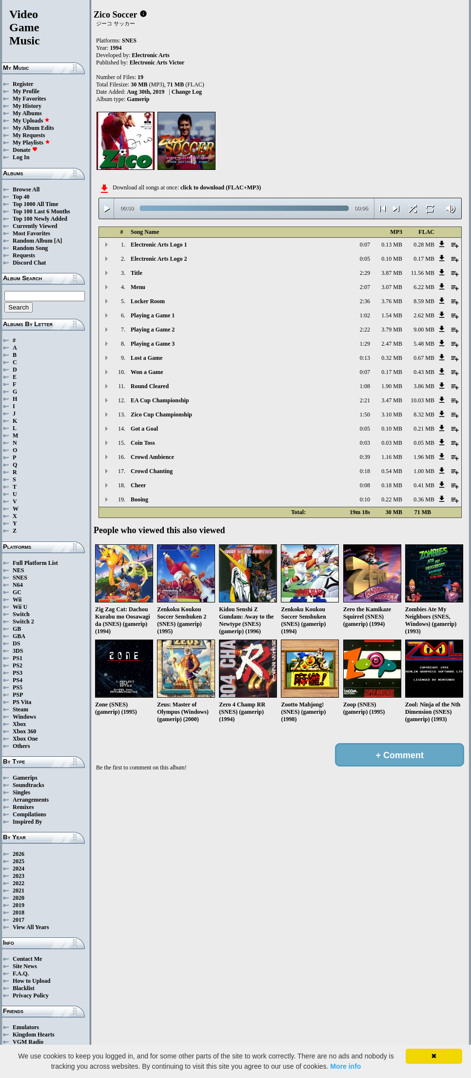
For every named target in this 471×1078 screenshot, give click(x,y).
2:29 (365, 273)
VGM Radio (28, 1041)
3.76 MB (391, 301)
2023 (18, 875)
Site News (25, 966)
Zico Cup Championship (161, 414)
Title (136, 273)
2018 (18, 912)
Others (21, 746)
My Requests (29, 135)
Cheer (138, 485)
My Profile (26, 91)
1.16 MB (391, 457)
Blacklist (24, 988)
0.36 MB (423, 499)
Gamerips (25, 777)
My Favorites (29, 98)
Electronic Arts (150, 55)
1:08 (365, 386)
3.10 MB (391, 414)
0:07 (365, 244)
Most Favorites (31, 233)
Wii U (20, 606)
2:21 (365, 400)
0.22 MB (391, 499)
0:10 (365, 499)
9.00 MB (423, 329)
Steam (20, 709)
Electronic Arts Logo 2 (159, 258)
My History (27, 106)
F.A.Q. (21, 973)
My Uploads (31, 120)
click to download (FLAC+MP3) (220, 187)
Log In (21, 157)
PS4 (17, 680)
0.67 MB (423, 357)
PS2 (17, 665)
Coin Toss (143, 442)
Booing (139, 499)
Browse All (26, 189)
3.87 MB (391, 273)
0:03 (365, 442)
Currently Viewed (35, 226)
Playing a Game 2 (153, 329)
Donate (25, 149)
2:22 (365, 329)
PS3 (17, 672)
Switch (21, 614)
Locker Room (148, 301)
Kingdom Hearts (34, 1034)
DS (16, 643)
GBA (19, 636)
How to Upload (31, 980)
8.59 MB (423, 301)
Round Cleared (150, 386)
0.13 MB (391, 244)
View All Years (31, 927)
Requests (24, 255)
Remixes (23, 807)
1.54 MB (391, 315)
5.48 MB (423, 343)
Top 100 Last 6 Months (41, 211)
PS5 (17, 687)
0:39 (365, 457)
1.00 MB (423, 471)
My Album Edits (33, 127)
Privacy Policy (31, 995)
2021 (18, 890)
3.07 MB (391, 287)
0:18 (365, 471)
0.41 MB (423, 485)
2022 (18, 883)
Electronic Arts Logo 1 (159, 244)
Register (23, 84)
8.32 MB (423, 414)
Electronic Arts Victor (157, 62)
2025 (18, 861)
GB (17, 628)
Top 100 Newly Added (40, 218)
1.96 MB (423, 457)
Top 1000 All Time (35, 204)
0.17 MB (423, 258)
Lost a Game (146, 357)
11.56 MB (422, 273)
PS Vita (22, 702)
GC (17, 592)
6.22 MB (423, 287)
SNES (20, 577)
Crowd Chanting (152, 471)
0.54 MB (391, 471)
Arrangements (31, 799)
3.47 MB (391, 400)
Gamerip (138, 99)
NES (18, 570)
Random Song (30, 248)
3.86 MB (423, 386)
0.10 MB (391, 258)
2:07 (365, 287)
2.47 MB (391, 343)
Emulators (26, 1027)
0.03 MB (391, 442)
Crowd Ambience (152, 457)
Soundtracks (28, 785)
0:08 (365, 485)
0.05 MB (423, 442)
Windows (24, 716)
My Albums (27, 113)
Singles (21, 792)
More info (345, 1066)
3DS (18, 650)
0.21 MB (423, 428)
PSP (18, 694)
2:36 (365, 301)
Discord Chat (29, 262)
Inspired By (27, 821)
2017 (18, 919)
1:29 (365, 343)
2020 (18, 897)
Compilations (29, 814)
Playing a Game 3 (153, 343)
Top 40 (21, 196)
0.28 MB (423, 244)
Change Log (187, 91)
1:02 (365, 315)
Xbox (19, 724)
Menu (138, 287)
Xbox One (25, 738)
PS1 (17, 658)
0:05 (365, 258)
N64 (18, 584)
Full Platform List (35, 563)
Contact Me (27, 958)
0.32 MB (391, 357)
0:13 (365, 357)
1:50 (365, 414)
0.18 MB (391, 485)
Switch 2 (23, 621)
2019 (18, 905)
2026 (18, 853)
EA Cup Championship (160, 400)
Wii (17, 599)
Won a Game (147, 372)
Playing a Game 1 (153, 315)
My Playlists (31, 142)
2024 (18, 868)
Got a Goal (144, 428)
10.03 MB (422, 400)
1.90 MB (391, 386)
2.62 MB (423, 315)
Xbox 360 (24, 731)
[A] (58, 240)
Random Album (33, 240)
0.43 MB (423, 372)
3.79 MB (391, 329)
